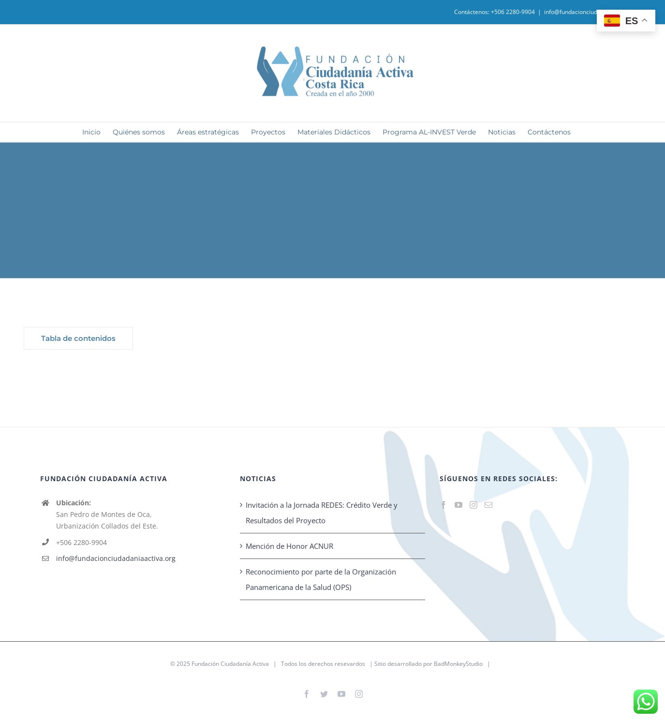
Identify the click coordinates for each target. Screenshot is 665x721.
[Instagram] (473, 505)
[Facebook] (443, 505)
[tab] (78, 338)
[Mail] (488, 505)
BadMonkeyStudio (458, 664)
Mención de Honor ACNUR (289, 546)
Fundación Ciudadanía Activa (230, 664)
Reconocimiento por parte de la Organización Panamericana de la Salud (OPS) (321, 579)
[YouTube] (458, 505)
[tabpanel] (374, 340)
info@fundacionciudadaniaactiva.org (593, 12)
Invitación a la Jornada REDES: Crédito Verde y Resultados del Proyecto (322, 512)
